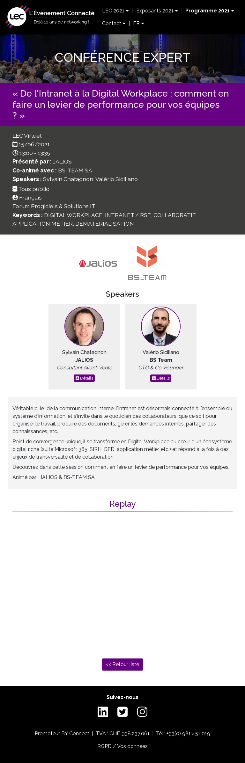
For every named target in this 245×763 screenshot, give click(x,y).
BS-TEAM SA (75, 170)
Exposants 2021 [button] (157, 11)
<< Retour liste (122, 664)
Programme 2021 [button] (209, 11)
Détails (84, 378)
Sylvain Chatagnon (68, 179)
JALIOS (62, 161)
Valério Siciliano (116, 179)
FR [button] (138, 23)
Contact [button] (114, 23)
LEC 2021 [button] (115, 11)
